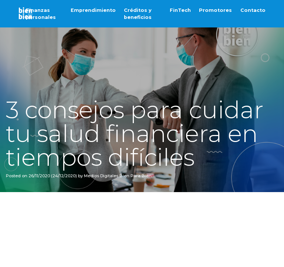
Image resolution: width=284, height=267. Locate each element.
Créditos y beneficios (138, 13)
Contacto (253, 10)
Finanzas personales (41, 13)
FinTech (180, 10)
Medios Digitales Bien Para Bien (117, 175)
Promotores (215, 10)
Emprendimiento (93, 10)
